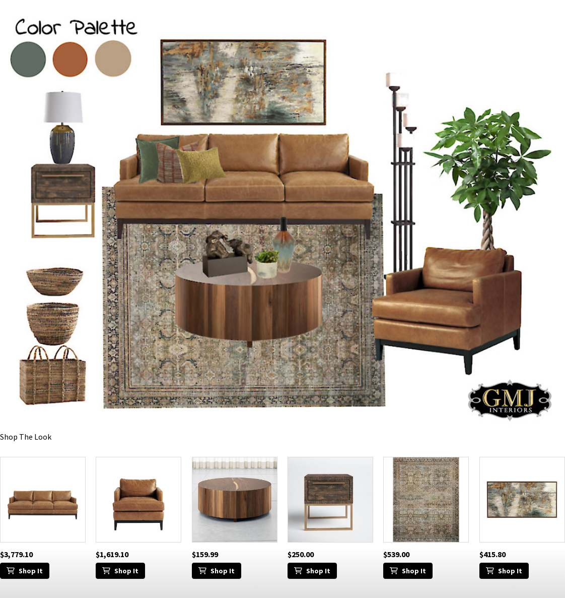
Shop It (25, 570)
